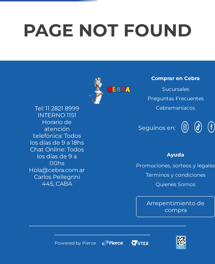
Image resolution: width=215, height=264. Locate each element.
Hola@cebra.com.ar (57, 170)
